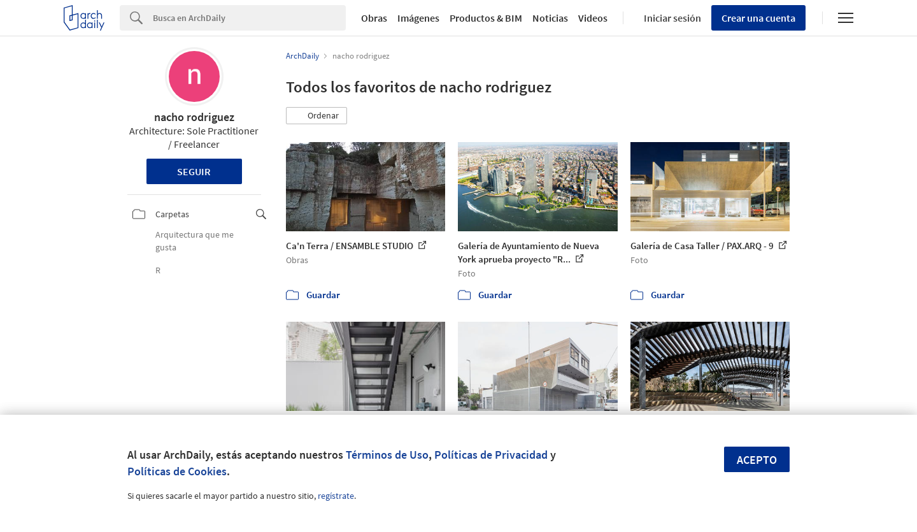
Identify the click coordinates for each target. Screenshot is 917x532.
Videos (593, 18)
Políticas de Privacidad (491, 454)
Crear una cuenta (758, 17)
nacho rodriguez (194, 117)
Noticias (550, 18)
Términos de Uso (387, 454)
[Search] (249, 18)
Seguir (194, 171)
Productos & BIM (486, 18)
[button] (316, 116)
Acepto (757, 459)
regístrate (336, 495)
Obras (374, 18)
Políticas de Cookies (177, 471)
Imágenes (418, 18)
